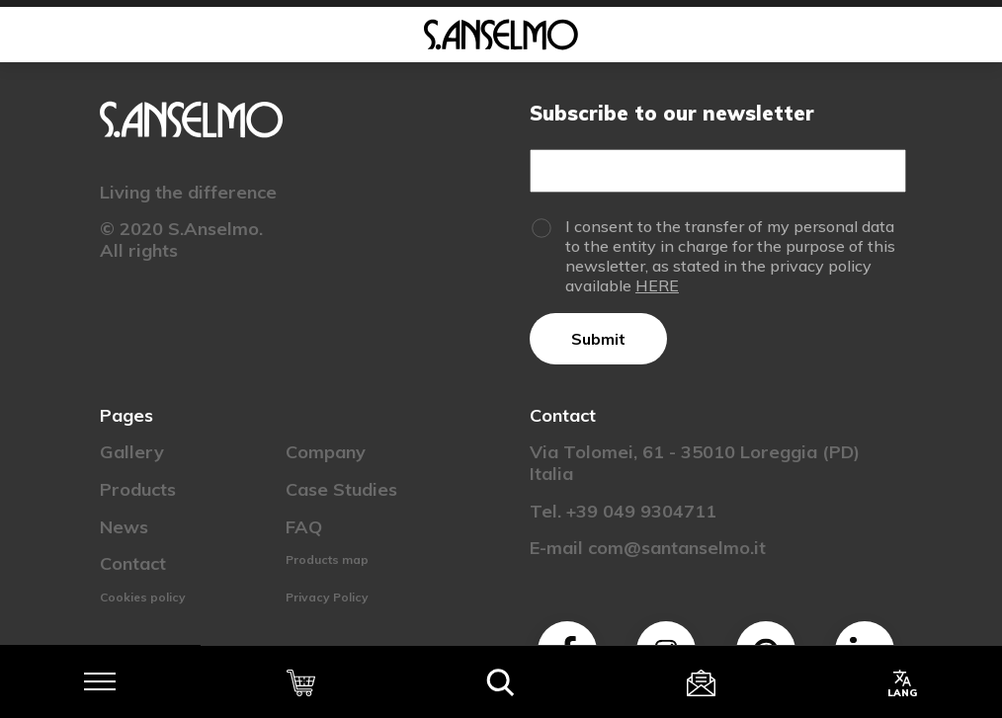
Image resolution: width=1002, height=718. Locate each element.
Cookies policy (143, 597)
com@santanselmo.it (677, 547)
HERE (657, 285)
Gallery (132, 451)
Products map (327, 559)
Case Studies (341, 489)
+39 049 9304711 (641, 511)
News (124, 527)
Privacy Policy (327, 597)
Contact (133, 563)
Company (326, 451)
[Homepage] (501, 34)
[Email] (717, 171)
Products (138, 489)
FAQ (304, 527)
